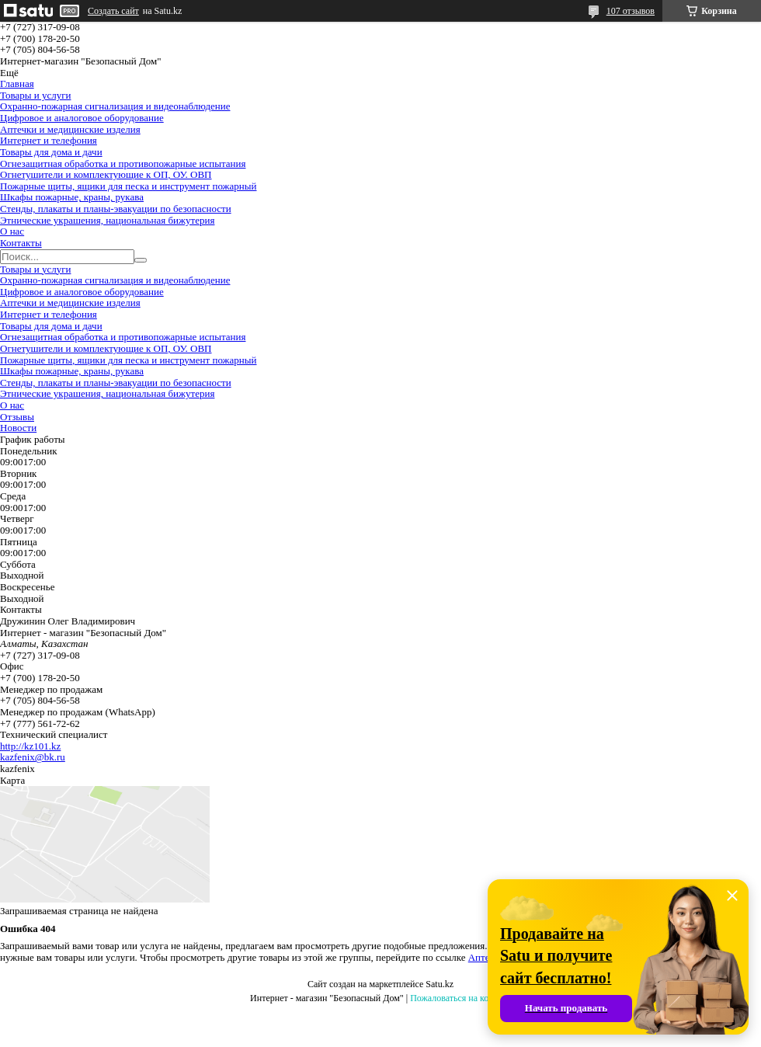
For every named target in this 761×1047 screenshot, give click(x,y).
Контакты (21, 243)
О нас (12, 231)
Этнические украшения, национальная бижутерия (107, 220)
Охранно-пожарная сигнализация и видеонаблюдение (115, 106)
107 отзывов (630, 10)
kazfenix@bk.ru (32, 757)
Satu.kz (439, 984)
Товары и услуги (35, 95)
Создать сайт (113, 10)
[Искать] (140, 260)
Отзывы (17, 417)
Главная (17, 83)
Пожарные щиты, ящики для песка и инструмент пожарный (128, 186)
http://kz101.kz (30, 746)
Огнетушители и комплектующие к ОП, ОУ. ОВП (106, 174)
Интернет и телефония (48, 140)
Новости (18, 427)
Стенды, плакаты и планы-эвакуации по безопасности (115, 208)
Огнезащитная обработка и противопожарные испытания (122, 163)
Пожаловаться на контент (460, 998)
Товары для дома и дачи (51, 152)
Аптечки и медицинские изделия (70, 129)
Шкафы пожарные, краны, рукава (72, 197)
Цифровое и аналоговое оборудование (82, 117)
